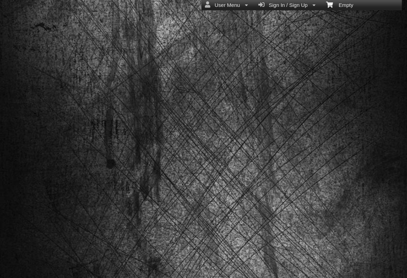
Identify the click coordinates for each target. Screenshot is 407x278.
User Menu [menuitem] (226, 5)
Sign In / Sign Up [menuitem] (287, 5)
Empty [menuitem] (339, 4)
